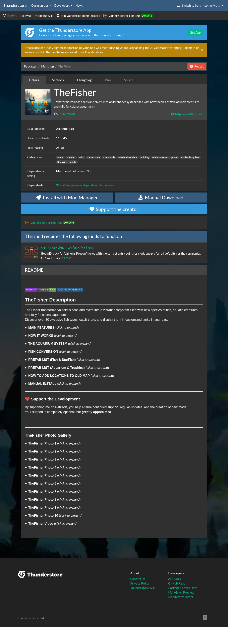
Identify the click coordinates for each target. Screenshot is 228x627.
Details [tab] (34, 80)
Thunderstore (14, 5)
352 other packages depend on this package (85, 185)
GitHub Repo (176, 583)
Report (197, 66)
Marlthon (47, 66)
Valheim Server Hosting (124, 15)
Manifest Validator (180, 597)
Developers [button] (62, 5)
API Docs (174, 579)
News (79, 5)
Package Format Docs (182, 588)
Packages (30, 66)
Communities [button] (40, 5)
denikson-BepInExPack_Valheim (67, 247)
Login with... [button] (212, 5)
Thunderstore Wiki (142, 588)
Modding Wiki (44, 15)
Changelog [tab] (84, 80)
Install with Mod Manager (67, 197)
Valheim (9, 15)
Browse (26, 15)
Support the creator (114, 209)
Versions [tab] (58, 80)
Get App (195, 32)
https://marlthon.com (187, 114)
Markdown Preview (181, 592)
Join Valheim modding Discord (78, 15)
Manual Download (160, 197)
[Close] (202, 50)
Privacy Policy (140, 583)
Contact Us (137, 579)
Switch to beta (189, 5)
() (53, 327)
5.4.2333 (66, 258)
